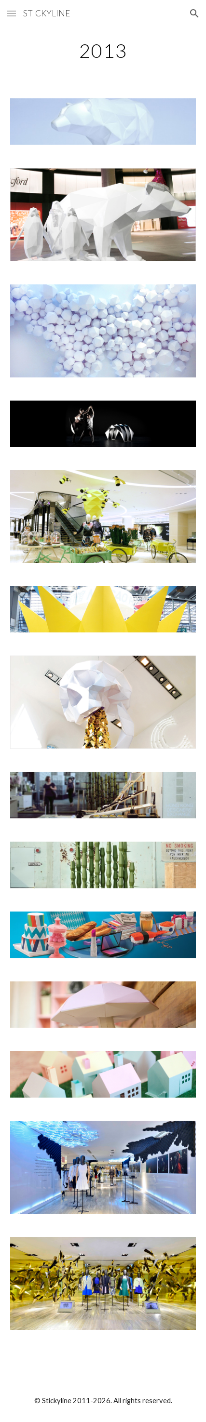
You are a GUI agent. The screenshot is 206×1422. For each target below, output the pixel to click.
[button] (11, 13)
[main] (103, 50)
